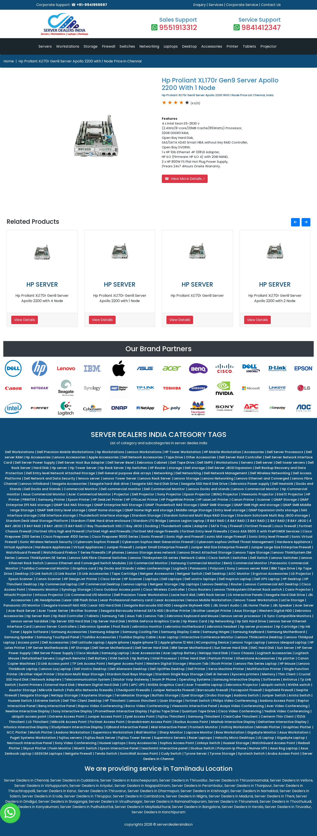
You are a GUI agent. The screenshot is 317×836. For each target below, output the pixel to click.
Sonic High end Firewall (185, 536)
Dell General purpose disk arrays (124, 473)
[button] (295, 222)
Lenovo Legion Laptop (186, 521)
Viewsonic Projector (257, 494)
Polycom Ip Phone (231, 748)
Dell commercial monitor (121, 489)
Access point (28, 642)
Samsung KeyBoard (248, 632)
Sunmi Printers (30, 685)
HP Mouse (287, 663)
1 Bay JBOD (133, 526)
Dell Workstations (19, 452)
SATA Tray (219, 526)
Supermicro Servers (170, 737)
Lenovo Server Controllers (55, 626)
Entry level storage (230, 510)
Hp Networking (222, 621)
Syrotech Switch (251, 753)
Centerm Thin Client (277, 716)
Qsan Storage (170, 700)
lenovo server (89, 478)
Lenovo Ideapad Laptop (287, 642)
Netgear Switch (189, 573)
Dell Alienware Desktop (128, 669)
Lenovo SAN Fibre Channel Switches (98, 558)
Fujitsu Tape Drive (164, 711)
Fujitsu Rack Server (100, 737)
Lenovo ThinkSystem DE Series (42, 558)
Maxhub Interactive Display (233, 722)
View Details (24, 319)
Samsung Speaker (19, 637)
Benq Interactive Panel (56, 706)
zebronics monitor (147, 626)
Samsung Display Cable (180, 632)
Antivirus (290, 679)
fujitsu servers (70, 737)
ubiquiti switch (273, 685)
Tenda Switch (106, 753)
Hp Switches (137, 468)
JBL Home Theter (256, 605)
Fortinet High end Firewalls (109, 531)
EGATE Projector (290, 494)
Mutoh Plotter (41, 732)
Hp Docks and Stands (116, 568)
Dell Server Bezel (120, 462)
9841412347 (261, 27)
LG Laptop (266, 737)
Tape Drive (174, 457)
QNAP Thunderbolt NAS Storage (171, 505)
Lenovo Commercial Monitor (255, 489)
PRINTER (28, 499)
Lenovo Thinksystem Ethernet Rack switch (248, 589)
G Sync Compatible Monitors (287, 616)
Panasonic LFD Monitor (22, 605)
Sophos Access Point (177, 743)
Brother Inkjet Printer (37, 674)
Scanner (264, 499)
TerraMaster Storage (131, 695)
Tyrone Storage (222, 753)
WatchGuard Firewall (23, 552)
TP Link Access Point (88, 663)
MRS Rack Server (211, 595)
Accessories (211, 46)
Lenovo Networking (217, 478)
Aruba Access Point (283, 753)
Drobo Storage (218, 695)
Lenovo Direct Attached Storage (205, 552)
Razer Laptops (200, 737)
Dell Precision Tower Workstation (141, 595)
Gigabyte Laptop (291, 737)
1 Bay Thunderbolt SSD (103, 526)
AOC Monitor (239, 573)
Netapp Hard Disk (213, 653)
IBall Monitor (146, 732)
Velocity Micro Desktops (235, 737)
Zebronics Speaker (94, 626)
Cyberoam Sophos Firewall (97, 542)
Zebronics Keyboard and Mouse (192, 616)
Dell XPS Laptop (267, 579)
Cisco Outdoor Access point (117, 589)
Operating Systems (194, 679)
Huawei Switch (20, 700)
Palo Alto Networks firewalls (90, 690)
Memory (268, 674)
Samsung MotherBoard (286, 632)
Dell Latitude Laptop (88, 642)
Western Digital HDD (275, 610)
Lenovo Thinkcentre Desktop (259, 637)
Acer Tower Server (53, 610)
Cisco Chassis (242, 653)
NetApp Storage (64, 695)
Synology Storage (76, 589)
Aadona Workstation (72, 732)
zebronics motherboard (184, 626)
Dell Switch (259, 558)
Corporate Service (242, 4)
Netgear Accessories (157, 573)
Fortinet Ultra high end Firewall (59, 531)
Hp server (59, 468)
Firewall (108, 46)
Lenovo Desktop (215, 584)
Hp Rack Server (112, 468)
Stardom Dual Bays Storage (129, 674)
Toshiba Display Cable (137, 637)
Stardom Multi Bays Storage (80, 674)
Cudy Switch (171, 753)
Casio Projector (298, 589)
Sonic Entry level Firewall (269, 536)
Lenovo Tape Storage (251, 552)
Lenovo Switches (284, 558)
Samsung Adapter (105, 632)
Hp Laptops (190, 584)
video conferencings (153, 568)
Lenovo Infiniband (34, 483)
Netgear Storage (164, 584)
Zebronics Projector (241, 685)
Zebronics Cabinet (152, 462)
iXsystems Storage (96, 695)
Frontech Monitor (204, 727)
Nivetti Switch (85, 748)
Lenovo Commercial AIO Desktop (272, 584)
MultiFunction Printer (264, 669)
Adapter (201, 526)
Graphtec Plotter (297, 727)
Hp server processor (256, 626)
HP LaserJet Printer (213, 499)
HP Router (158, 468)
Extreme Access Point (67, 716)
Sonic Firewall (152, 536)
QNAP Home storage (105, 510)
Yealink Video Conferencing (287, 711)
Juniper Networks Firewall (174, 690)
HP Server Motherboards (48, 648)
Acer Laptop (168, 637)
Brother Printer (178, 610)
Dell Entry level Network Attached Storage (60, 473)
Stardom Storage (146, 515)
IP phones (116, 552)
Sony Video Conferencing (75, 743)
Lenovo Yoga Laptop (248, 642)
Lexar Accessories (169, 600)
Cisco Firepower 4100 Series (66, 536)
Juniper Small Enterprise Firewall (161, 547)
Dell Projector (143, 494)
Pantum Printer (220, 658)
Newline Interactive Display (28, 711)
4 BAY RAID (236, 521)
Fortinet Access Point (107, 722)
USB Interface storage (57, 515)
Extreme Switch (47, 700)
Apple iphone (118, 642)
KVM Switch (119, 658)
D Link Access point (53, 663)
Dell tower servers (290, 462)
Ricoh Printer (221, 663)
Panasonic (198, 568)
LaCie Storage (292, 600)
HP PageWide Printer (178, 499)
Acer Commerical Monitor (89, 494)
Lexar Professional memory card (126, 600)
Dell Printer (196, 669)
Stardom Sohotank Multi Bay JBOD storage (272, 515)
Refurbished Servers (38, 658)
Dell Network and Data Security (49, 478)
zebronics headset (222, 626)
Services (216, 4)
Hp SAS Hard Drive (251, 621)
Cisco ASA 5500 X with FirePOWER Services (265, 531)
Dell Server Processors (285, 452)
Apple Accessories (103, 457)
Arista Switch (299, 695)
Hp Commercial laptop (58, 584)
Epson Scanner (21, 579)
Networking (149, 46)
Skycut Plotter (34, 748)
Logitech (180, 568)
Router (236, 584)
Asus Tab (134, 616)
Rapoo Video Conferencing (100, 706)
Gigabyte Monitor (261, 732)
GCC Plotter (17, 732)
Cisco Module (87, 653)
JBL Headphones (47, 600)
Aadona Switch (246, 695)
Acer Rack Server (22, 610)
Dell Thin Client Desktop (82, 700)
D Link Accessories (94, 573)
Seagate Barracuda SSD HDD (147, 605)
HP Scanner (133, 579)
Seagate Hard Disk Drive (285, 595)
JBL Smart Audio (226, 605)
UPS (125, 685)
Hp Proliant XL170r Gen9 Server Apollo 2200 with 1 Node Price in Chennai (80, 61)
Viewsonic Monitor (43, 589)
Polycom (217, 568)
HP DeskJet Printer (108, 499)
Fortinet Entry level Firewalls (204, 531)
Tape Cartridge (124, 573)
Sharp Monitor (171, 732)
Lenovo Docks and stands (209, 489)
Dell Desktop (215, 573)
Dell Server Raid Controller (240, 457)
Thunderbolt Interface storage (104, 515)
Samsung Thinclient (204, 716)
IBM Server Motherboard (191, 648)
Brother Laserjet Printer (212, 610)
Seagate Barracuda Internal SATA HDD (132, 610)
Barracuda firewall (212, 690)
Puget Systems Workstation (33, 737)
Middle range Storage (194, 510)
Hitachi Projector (18, 595)
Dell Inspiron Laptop (235, 579)
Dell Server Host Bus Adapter (81, 462)
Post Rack (121, 626)
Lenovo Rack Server (155, 478)
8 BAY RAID (215, 521)
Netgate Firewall (78, 753)
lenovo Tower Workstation (256, 600)
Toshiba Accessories (99, 637)
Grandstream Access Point (149, 722)
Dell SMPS (205, 462)
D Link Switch (41, 573)
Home (9, 61)
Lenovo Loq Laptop (56, 669)
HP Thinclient (115, 700)
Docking (151, 526)
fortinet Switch (197, 700)
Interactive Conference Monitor (207, 637)
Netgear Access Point (125, 663)
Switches (127, 46)
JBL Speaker (282, 605)
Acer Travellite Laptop (204, 685)
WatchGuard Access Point (273, 743)
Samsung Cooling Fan (140, 632)
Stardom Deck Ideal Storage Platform (37, 521)
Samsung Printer (51, 499)
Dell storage (195, 468)
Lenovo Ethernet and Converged (262, 478)
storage (175, 468)
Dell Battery (97, 658)
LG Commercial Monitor (148, 563)
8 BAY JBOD (297, 521)
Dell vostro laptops (200, 579)
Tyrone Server (195, 753)
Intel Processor (164, 658)
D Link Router (65, 573)
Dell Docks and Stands (42, 489)
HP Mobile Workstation (222, 452)
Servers (45, 46)
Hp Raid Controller (68, 616)
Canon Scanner (48, 579)
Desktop (189, 46)
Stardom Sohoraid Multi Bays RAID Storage (199, 515)
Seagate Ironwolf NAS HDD (65, 605)
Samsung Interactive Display (236, 679)
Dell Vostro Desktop (90, 669)
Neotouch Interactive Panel (29, 743)
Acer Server (304, 605)
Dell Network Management (225, 473)
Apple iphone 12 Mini (176, 642)
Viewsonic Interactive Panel (194, 706)
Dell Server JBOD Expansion (230, 468)
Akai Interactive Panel (169, 727)
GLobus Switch (202, 748)
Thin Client (287, 674)
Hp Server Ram (38, 616)
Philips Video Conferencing (235, 700)
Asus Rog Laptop (284, 748)
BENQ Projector (225, 494)
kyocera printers (245, 674)
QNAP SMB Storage (215, 505)
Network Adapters (46, 679)
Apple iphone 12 (144, 642)
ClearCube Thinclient (240, 716)
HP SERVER (42, 284)
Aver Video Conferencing (287, 706)
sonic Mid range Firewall (226, 536)
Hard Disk (41, 468)
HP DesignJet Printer (80, 579)
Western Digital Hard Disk (98, 685)
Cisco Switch (219, 558)
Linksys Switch (208, 743)
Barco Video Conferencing (147, 706)
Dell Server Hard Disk (152, 648)
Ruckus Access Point (191, 722)
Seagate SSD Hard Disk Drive (204, 483)
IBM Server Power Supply (53, 653)
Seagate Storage (34, 695)
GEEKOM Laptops (48, 753)
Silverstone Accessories (255, 658)
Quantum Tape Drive (198, 711)
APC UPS (138, 685)
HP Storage (80, 648)
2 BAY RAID (276, 521)
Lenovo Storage (186, 478)
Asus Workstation (293, 732)
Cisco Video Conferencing (239, 711)
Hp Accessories (38, 457)
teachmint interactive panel (164, 748)
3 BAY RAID (256, 521)
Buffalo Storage (165, 695)
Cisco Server (110, 579)
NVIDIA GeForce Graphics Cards (154, 621)
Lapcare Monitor (199, 732)
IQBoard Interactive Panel (127, 727)
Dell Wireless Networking (270, 473)
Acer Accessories (146, 653)
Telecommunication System (87, 679)
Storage (91, 46)
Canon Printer (242, 499)
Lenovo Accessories (69, 457)
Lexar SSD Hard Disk (105, 605)
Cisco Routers (199, 589)
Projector (268, 46)
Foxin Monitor (60, 748)
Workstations (67, 46)
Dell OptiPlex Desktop (167, 669)
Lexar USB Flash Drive (80, 600)
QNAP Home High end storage (148, 510)
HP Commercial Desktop (100, 584)
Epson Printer (79, 499)
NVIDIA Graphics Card (165, 685)
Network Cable (193, 558)
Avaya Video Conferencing (242, 706)
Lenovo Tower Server (119, 478)
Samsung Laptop (115, 653)
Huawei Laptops (112, 743)
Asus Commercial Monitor (44, 494)
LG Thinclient (38, 722)
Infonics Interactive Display (26, 727)
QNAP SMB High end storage (257, 505)
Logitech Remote (71, 658)
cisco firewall (285, 526)
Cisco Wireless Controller (164, 589)
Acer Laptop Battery (179, 653)
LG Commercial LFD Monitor (88, 595)
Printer (232, 46)
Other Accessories (201, 457)
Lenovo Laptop (135, 584)
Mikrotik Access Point (69, 722)
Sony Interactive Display (72, 711)
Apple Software (35, 632)
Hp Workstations (110, 452)
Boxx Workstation (230, 732)
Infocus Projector (49, 595)
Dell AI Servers (217, 674)
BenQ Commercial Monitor (245, 563)
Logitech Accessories (274, 653)
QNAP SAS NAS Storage (72, 505)
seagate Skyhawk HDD (192, 605)
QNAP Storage (285, 499)
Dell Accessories (55, 642)
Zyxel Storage (192, 695)
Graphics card (84, 568)
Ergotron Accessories (270, 573)
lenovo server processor (241, 616)
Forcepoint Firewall (246, 690)
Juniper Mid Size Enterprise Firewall (219, 547)
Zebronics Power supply (249, 483)
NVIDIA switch (299, 685)
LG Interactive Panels (245, 595)
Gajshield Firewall (279, 690)
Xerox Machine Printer (226, 669)
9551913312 (178, 27)
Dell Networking (188, 473)
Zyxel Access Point (140, 716)
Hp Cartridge (286, 626)
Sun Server (285, 648)
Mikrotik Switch (51, 690)
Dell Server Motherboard (112, 648)
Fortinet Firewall (258, 526)
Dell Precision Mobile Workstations (65, 452)
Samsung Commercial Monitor (196, 563)
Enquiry (199, 4)
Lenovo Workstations (144, 452)
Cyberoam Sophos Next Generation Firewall (158, 542)
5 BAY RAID (74, 526)
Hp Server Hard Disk (109, 621)
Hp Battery (140, 658)
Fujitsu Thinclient (171, 716)
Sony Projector (169, 494)
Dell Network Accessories (142, 457)
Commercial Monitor (81, 489)
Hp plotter (286, 658)
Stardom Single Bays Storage (179, 674)
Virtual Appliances (88, 547)
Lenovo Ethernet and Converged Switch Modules (86, 563)
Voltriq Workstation (237, 727)
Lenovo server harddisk (29, 621)
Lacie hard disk (183, 595)
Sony (231, 568)
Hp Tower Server (83, 468)
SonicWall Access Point (139, 753)
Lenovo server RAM (253, 568)
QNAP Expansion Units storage (273, 510)
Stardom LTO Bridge (149, 521)
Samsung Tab (113, 616)
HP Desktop (292, 579)
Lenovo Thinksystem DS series (154, 558)
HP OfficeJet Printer (142, 499)
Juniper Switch (274, 695)
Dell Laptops (171, 579)
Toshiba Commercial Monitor (45, 568)
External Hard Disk (60, 685)
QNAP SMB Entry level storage (61, 510)
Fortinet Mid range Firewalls (156, 531)
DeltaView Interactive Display (282, 722)
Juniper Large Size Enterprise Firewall (281, 547)
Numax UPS (258, 748)
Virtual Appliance (18, 547)
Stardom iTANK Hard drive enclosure (100, 521)
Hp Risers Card (195, 621)
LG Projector (301, 573)
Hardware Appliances (52, 547)
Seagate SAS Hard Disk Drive (155, 483)
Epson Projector (197, 494)
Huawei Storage (236, 743)
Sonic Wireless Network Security (46, 542)
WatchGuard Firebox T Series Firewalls (74, 552)
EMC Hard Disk (262, 648)
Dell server (264, 462)
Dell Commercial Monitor (164, 489)
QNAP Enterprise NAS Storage (118, 505)
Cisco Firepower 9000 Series (115, 536)
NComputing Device (212, 642)
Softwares (271, 679)
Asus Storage (245, 610)
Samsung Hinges (216, 632)
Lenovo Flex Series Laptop (256, 663)
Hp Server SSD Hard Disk (70, 621)
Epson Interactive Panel (119, 748)
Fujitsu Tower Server (134, 737)
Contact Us (271, 4)
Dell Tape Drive (182, 462)
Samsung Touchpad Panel (58, 637)
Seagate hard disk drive (109, 483)
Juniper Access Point (104, 716)
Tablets (249, 46)
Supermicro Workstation (113, 732)
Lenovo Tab (154, 616)
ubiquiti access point (29, 716)
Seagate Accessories (69, 483)
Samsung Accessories (69, 632)
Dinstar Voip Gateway (131, 679)
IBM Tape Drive (283, 568)
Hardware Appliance (293, 542)
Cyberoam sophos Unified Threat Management (235, 542)
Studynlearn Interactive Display (77, 727)
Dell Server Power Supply (35, 462)
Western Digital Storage (166, 663)
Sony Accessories (142, 743)
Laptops (171, 46)
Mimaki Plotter (268, 727)
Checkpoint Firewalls (133, 690)
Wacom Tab (198, 663)
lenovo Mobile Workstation (209, 600)
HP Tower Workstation (182, 452)
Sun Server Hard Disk (231, 648)
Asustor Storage (22, 690)
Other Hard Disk (193, 658)
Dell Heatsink (282, 483)
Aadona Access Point (277, 700)
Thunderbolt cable (176, 526)
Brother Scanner (84, 610)
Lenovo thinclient (143, 700)
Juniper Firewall (119, 547)
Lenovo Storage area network (151, 552)
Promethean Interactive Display (121, 711)
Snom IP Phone (164, 679)
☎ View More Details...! (185, 178)
